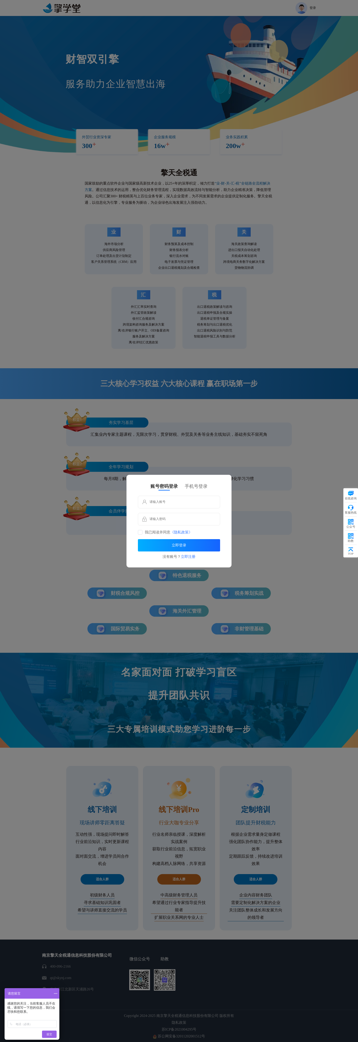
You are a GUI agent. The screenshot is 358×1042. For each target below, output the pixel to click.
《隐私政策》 (181, 532)
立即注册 (188, 556)
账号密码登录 (164, 486)
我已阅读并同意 (168, 532)
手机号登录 (196, 486)
